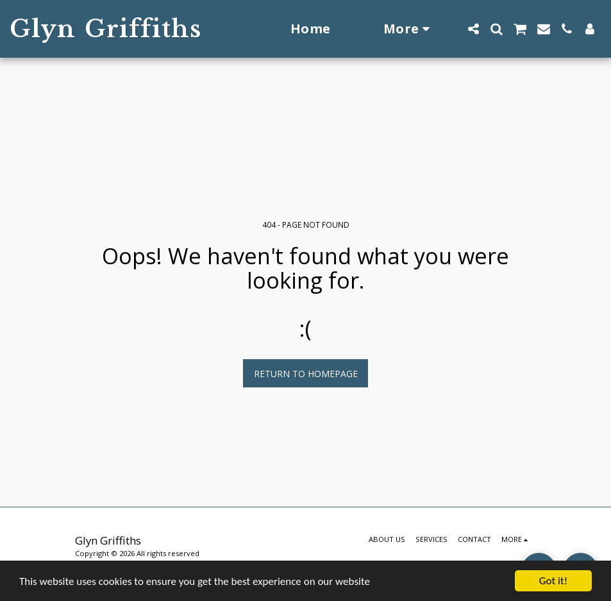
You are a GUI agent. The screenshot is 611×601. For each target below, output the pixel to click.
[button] (473, 28)
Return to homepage (306, 374)
